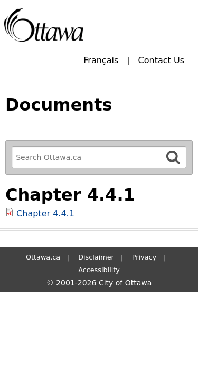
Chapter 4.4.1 (45, 213)
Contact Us (161, 60)
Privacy (144, 257)
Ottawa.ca (43, 257)
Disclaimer (96, 257)
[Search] (173, 157)
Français (100, 60)
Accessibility (99, 270)
